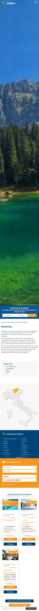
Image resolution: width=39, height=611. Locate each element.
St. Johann (24, 452)
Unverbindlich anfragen (19, 605)
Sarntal (6, 447)
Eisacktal (6, 449)
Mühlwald (24, 445)
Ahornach (24, 440)
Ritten (5, 445)
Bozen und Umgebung (10, 438)
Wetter (8, 370)
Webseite (10, 539)
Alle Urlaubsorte (11, 366)
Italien (3, 322)
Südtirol (18, 322)
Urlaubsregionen (10, 322)
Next (16, 504)
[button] (19, 476)
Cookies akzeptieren (31, 608)
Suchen (32, 315)
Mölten (6, 443)
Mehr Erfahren (5, 609)
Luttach (24, 449)
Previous (4, 504)
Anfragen (10, 544)
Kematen (24, 438)
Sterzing (6, 452)
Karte (7, 372)
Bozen (5, 440)
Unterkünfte (9, 368)
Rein (23, 443)
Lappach (24, 447)
